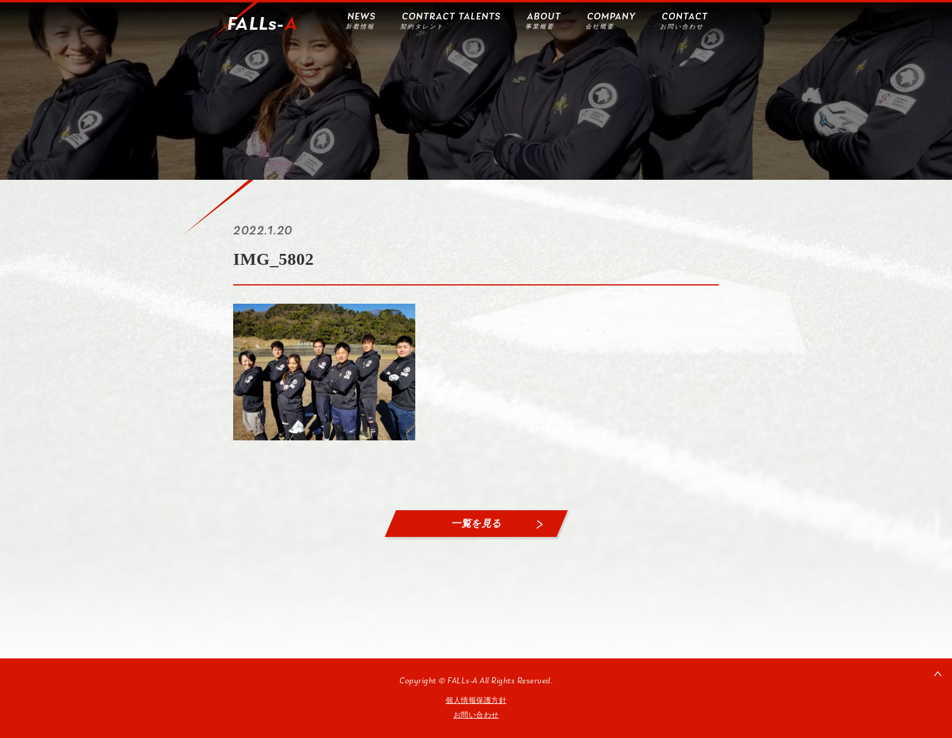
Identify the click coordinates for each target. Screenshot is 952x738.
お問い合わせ (476, 715)
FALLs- (262, 25)
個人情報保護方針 (476, 700)
